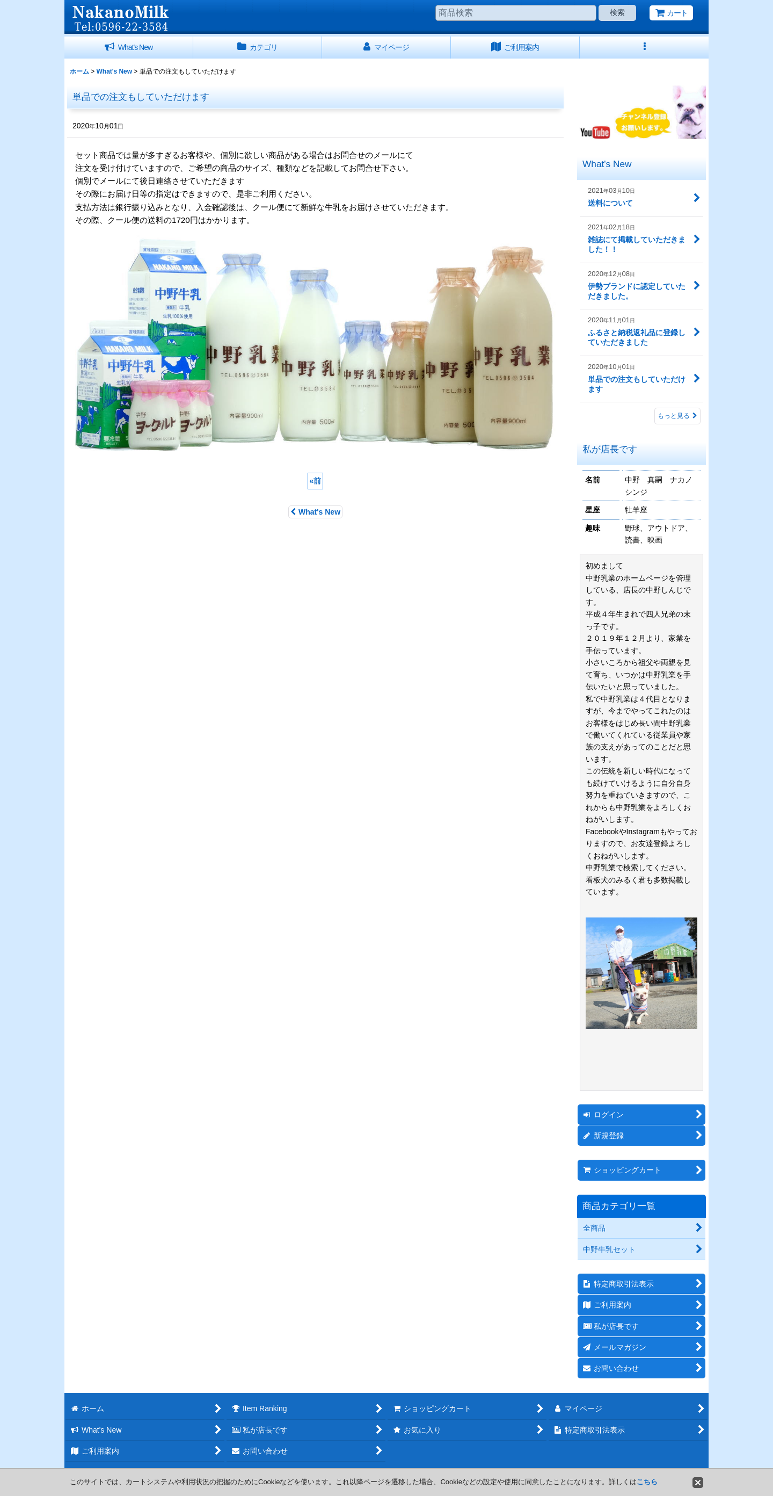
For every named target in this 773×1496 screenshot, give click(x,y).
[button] (644, 48)
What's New (315, 512)
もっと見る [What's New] (677, 416)
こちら (647, 1482)
